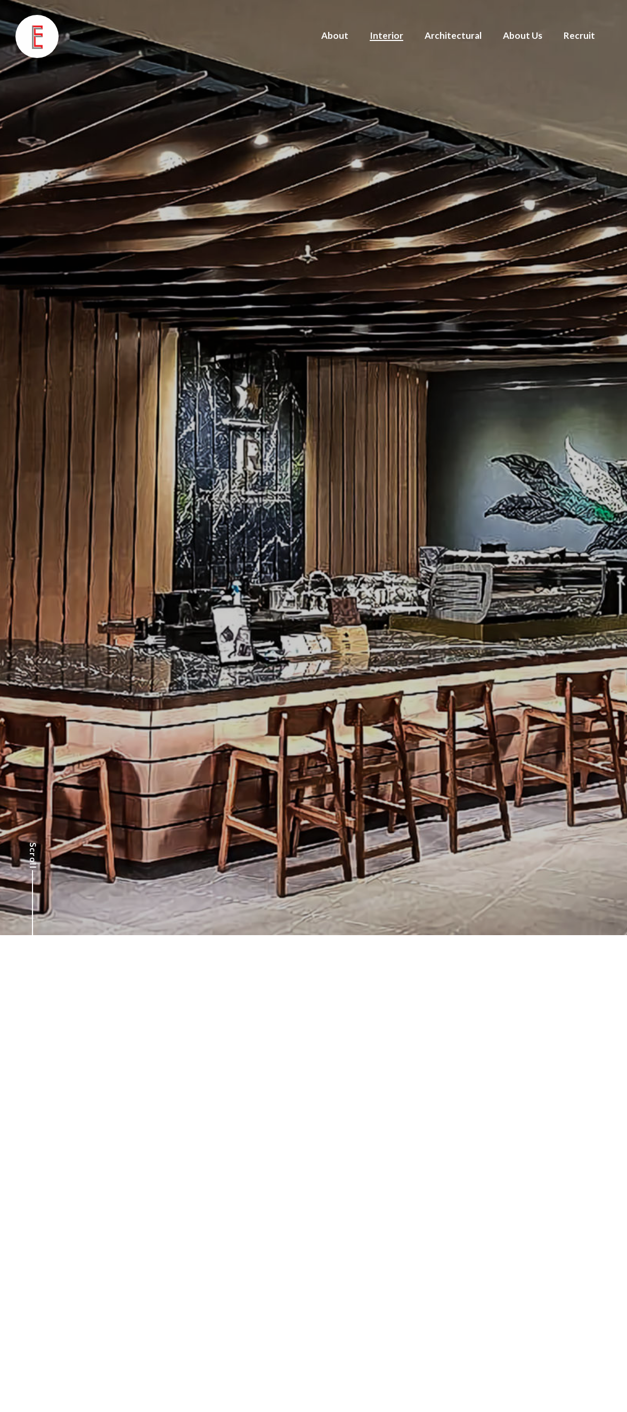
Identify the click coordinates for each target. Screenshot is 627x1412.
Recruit (579, 35)
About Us (522, 35)
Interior (386, 35)
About (334, 35)
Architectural (453, 35)
